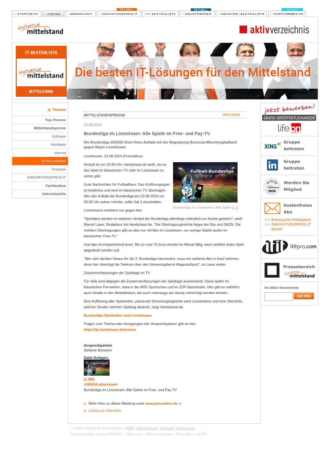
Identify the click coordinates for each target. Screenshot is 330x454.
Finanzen (59, 169)
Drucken (231, 115)
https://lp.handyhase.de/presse (110, 329)
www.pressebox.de (161, 403)
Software (59, 136)
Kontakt (167, 428)
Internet (60, 153)
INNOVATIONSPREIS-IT (46, 177)
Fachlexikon (55, 186)
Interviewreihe (54, 194)
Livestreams (141, 315)
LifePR (201, 434)
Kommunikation (54, 161)
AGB (129, 428)
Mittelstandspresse (50, 128)
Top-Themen (55, 120)
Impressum (185, 428)
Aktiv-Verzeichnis (159, 434)
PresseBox (184, 434)
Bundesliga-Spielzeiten (103, 315)
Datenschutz (146, 428)
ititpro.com (134, 434)
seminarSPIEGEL (109, 434)
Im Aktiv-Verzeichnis (282, 288)
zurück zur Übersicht (105, 410)
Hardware (58, 144)
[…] (235, 207)
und (126, 315)
